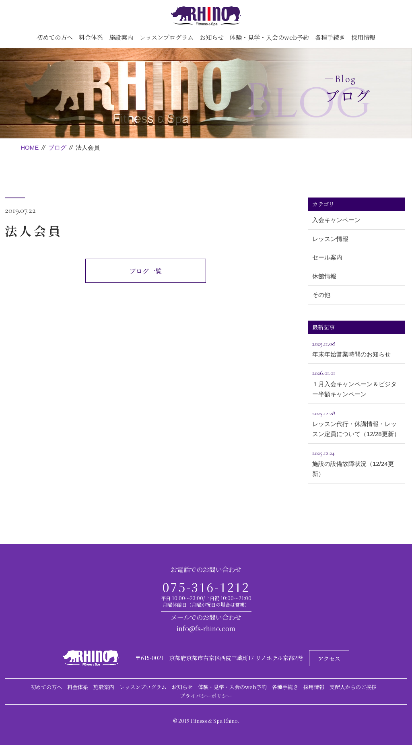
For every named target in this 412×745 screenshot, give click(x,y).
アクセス (329, 658)
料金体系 (91, 37)
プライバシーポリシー (206, 696)
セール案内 (327, 257)
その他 (321, 294)
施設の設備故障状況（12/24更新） (356, 462)
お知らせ (212, 37)
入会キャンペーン (336, 219)
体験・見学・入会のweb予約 (269, 37)
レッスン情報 (330, 238)
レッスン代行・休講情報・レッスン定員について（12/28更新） (356, 423)
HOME (30, 147)
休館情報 (324, 276)
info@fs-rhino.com (206, 628)
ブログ (57, 147)
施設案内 (121, 37)
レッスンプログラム (166, 37)
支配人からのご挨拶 (353, 687)
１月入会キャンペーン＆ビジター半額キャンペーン (356, 382)
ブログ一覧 (146, 271)
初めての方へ (55, 37)
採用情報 (363, 37)
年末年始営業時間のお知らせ (356, 348)
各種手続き (330, 37)
